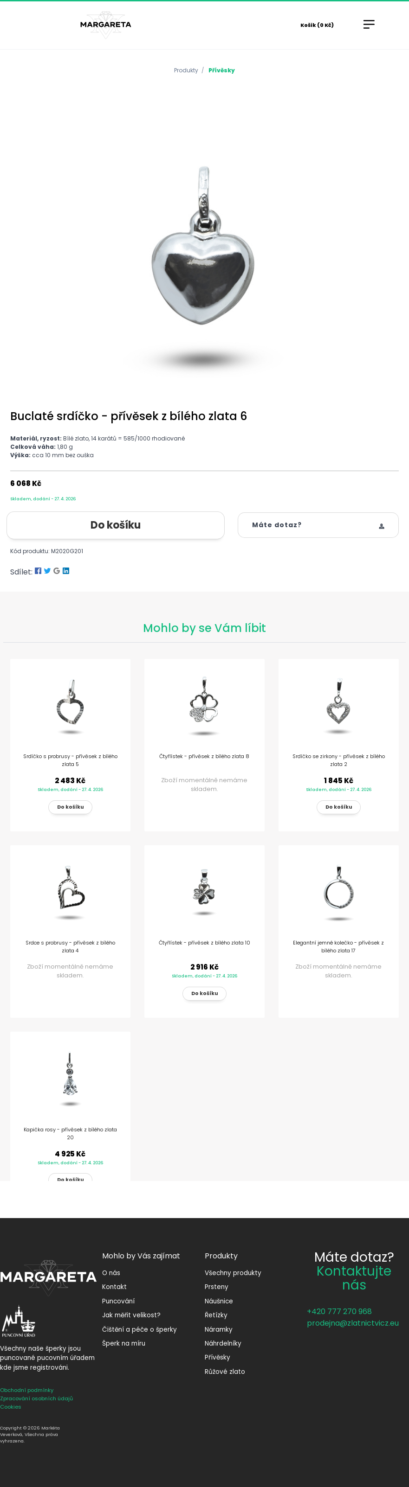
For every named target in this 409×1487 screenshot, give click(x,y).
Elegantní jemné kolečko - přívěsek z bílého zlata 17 (338, 946)
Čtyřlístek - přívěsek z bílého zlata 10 (204, 942)
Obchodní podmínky (26, 1390)
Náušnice (219, 1301)
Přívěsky (221, 70)
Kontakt (114, 1287)
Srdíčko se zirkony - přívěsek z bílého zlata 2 (338, 760)
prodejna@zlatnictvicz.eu (353, 1323)
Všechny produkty (233, 1273)
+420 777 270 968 (339, 1311)
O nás (111, 1273)
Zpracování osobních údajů (36, 1398)
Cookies (10, 1406)
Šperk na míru (123, 1343)
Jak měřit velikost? (131, 1315)
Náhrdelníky (223, 1343)
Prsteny (216, 1287)
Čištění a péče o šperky (139, 1329)
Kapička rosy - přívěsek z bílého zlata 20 (70, 1133)
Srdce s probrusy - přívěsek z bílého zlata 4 (70, 946)
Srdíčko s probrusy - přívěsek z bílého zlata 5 (70, 760)
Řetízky (216, 1315)
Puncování (118, 1301)
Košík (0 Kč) (317, 25)
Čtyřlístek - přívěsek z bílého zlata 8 (204, 756)
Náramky (219, 1329)
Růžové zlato (225, 1371)
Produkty (186, 70)
